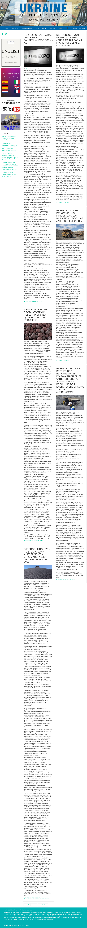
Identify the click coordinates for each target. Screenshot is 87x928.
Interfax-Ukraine (23, 925)
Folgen (74, 28)
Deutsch (82, 28)
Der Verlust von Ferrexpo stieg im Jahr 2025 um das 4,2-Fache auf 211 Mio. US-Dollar (69, 40)
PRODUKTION (39, 541)
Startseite (6, 28)
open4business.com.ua (11, 925)
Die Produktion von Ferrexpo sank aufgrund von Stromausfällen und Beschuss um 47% (37, 555)
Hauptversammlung (37, 301)
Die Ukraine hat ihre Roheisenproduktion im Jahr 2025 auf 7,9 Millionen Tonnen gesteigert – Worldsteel (10, 156)
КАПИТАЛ (66, 360)
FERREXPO (28, 301)
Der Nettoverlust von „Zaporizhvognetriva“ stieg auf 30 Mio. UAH (9, 174)
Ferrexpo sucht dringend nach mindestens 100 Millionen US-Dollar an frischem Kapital (69, 215)
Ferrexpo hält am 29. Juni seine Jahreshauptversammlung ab (42, 39)
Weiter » (44, 905)
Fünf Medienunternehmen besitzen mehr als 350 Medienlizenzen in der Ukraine (10, 138)
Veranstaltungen (41, 28)
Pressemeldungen (27, 28)
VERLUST (66, 202)
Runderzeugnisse (44, 898)
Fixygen (28, 69)
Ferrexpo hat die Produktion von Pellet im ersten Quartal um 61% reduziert (35, 314)
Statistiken (15, 28)
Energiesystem (62, 579)
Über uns (52, 28)
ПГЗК (73, 579)
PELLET (34, 541)
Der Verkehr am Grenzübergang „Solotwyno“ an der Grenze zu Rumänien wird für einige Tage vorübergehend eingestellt (9, 147)
